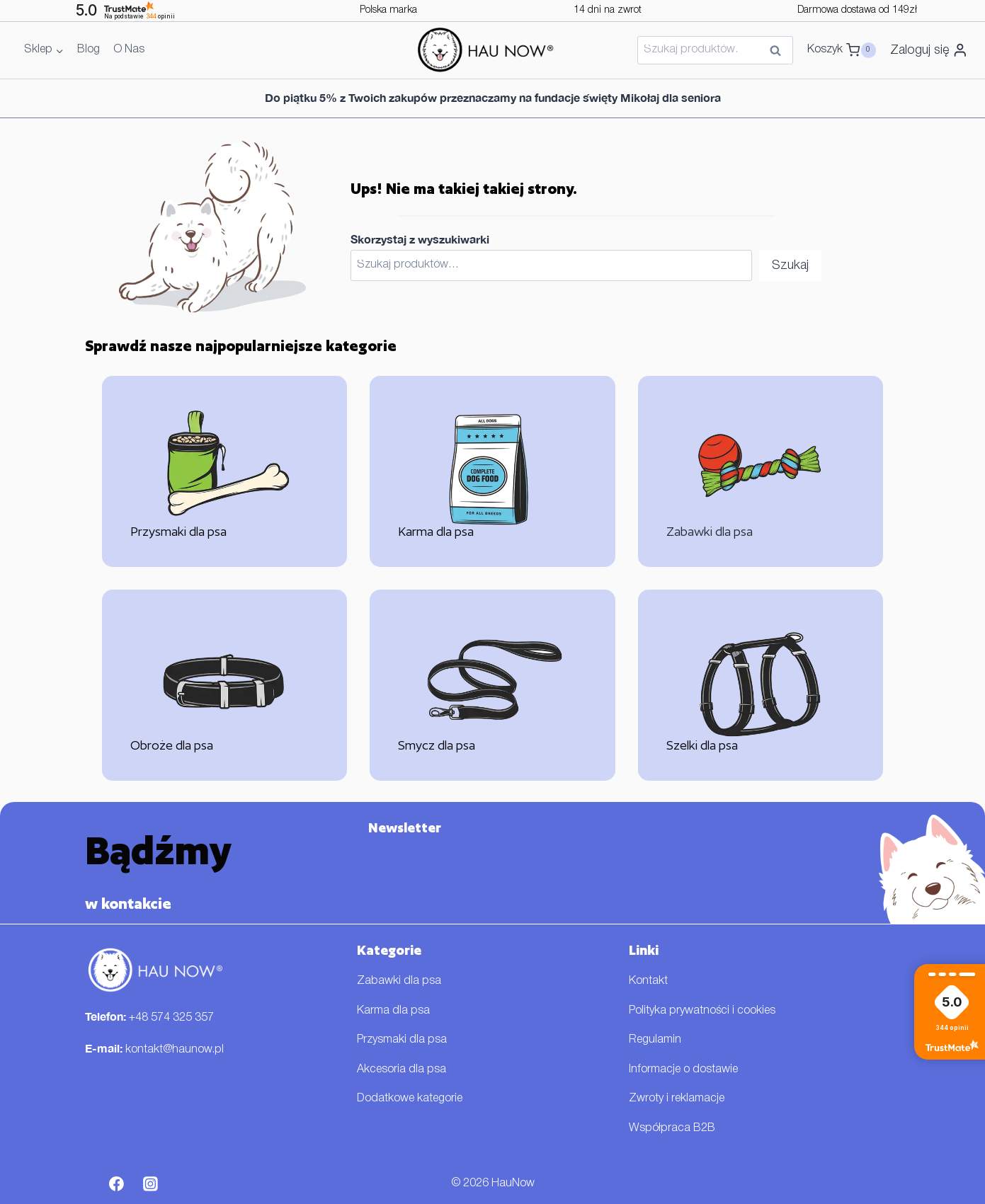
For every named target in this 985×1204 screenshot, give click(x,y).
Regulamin (655, 1040)
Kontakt (648, 981)
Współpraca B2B (672, 1128)
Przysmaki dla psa (402, 1040)
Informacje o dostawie (683, 1069)
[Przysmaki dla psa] (225, 471)
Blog (88, 50)
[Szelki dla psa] (761, 685)
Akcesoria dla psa (401, 1069)
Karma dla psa (393, 1011)
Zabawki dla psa (399, 981)
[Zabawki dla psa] (761, 471)
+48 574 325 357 (171, 1018)
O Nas (128, 50)
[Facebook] (117, 1184)
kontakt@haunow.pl (174, 1050)
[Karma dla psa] (492, 471)
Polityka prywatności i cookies (702, 1011)
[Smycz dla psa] (492, 685)
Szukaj (779, 51)
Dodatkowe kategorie (409, 1098)
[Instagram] (150, 1184)
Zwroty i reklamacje (676, 1098)
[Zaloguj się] (929, 50)
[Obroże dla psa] (225, 685)
